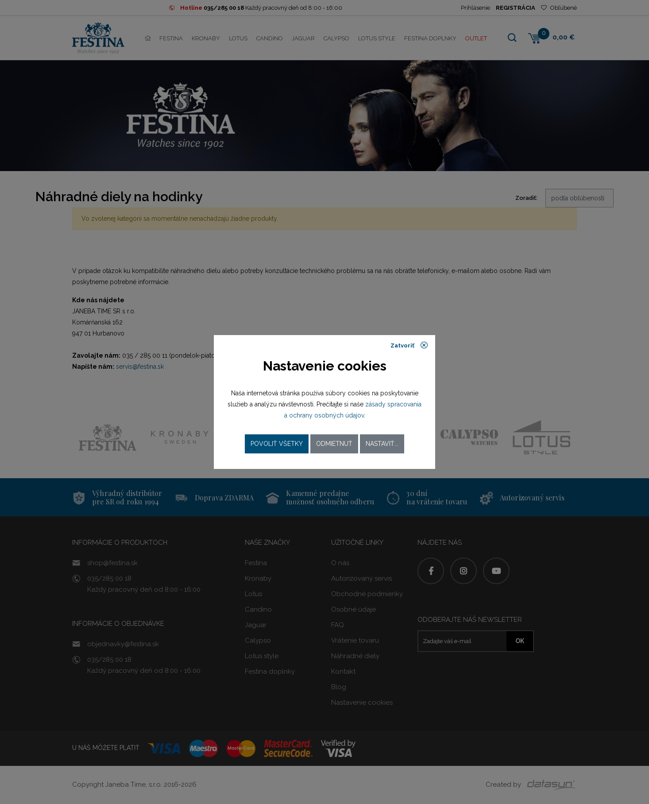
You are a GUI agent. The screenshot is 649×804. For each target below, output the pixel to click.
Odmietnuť (334, 443)
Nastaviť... (382, 443)
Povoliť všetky (277, 443)
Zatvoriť (409, 345)
